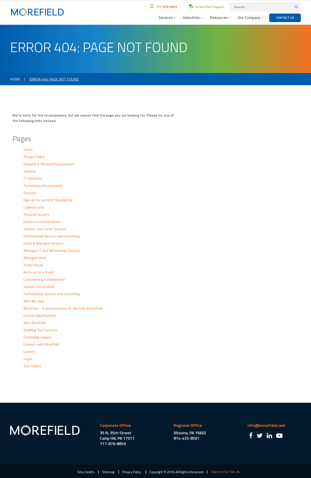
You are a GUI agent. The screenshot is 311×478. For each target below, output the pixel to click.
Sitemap (108, 472)
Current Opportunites (40, 315)
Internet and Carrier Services (45, 229)
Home (15, 79)
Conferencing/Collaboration (44, 279)
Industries (191, 18)
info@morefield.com (266, 425)
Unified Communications (42, 221)
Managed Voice (35, 257)
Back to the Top (223, 472)
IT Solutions (33, 178)
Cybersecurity (34, 207)
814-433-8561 (186, 438)
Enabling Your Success (40, 330)
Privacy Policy (34, 156)
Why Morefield (35, 322)
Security (30, 192)
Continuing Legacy (37, 337)
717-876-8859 (166, 6)
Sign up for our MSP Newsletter (48, 200)
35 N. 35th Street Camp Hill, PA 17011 (117, 435)
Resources (219, 18)
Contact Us (285, 17)
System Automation (39, 286)
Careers (29, 351)
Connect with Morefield (41, 344)
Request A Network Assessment (49, 164)
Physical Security (36, 214)
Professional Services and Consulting (52, 236)
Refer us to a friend (39, 272)
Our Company (249, 18)
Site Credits (32, 366)
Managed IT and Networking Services (52, 250)
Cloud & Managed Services (44, 243)
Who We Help (34, 301)
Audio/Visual (33, 265)
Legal (28, 358)
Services (165, 18)
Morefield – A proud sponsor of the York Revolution (63, 308)
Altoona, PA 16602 (190, 433)
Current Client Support (209, 6)
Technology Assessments (43, 185)
